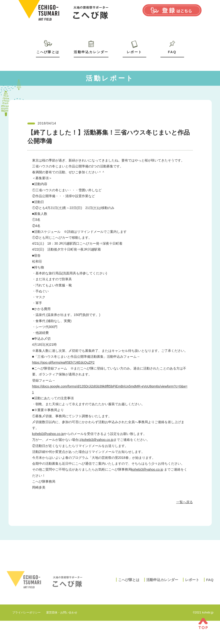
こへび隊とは (47, 52)
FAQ (172, 52)
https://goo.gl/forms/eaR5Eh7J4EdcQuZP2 (63, 362)
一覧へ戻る (184, 502)
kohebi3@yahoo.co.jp (48, 434)
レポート (134, 52)
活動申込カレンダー (91, 52)
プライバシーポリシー (26, 612)
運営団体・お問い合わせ (61, 612)
